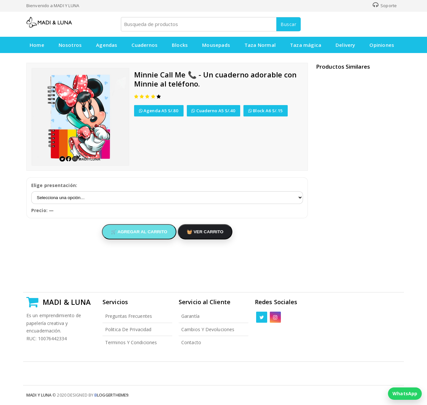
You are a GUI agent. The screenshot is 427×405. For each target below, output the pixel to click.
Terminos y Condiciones (131, 342)
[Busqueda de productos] (210, 24)
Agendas (106, 45)
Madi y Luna (38, 395)
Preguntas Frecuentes (128, 316)
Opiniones (382, 45)
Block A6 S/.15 (266, 111)
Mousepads (216, 45)
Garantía (190, 316)
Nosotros (70, 45)
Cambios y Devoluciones (207, 329)
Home (37, 45)
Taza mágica (306, 45)
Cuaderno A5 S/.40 (214, 111)
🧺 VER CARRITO (205, 231)
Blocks (180, 45)
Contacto (191, 342)
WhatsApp (405, 393)
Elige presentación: (54, 185)
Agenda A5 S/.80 (159, 111)
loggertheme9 (111, 395)
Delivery (346, 45)
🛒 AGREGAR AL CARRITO (139, 231)
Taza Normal (260, 45)
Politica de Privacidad (128, 329)
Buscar (288, 24)
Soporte (385, 5)
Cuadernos (145, 45)
